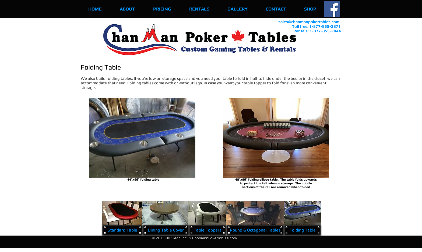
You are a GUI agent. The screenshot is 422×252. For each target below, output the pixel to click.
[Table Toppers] (207, 230)
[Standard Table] (122, 230)
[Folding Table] (302, 230)
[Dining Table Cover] (166, 230)
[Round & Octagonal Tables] (255, 230)
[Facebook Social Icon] (332, 9)
